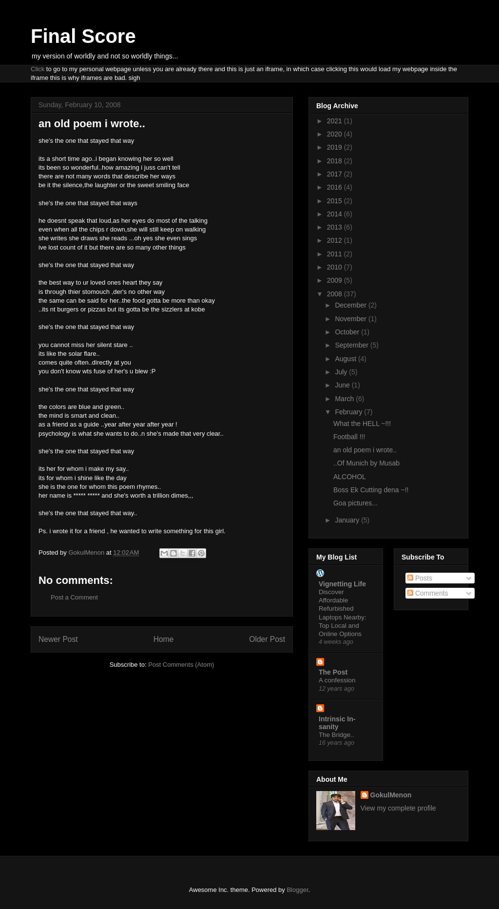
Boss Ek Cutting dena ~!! (370, 490)
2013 (335, 227)
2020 (335, 134)
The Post (333, 672)
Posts (419, 578)
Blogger (297, 889)
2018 (335, 161)
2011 (335, 254)
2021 (335, 121)
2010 (335, 267)
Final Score (83, 36)
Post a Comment (74, 597)
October (348, 332)
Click (37, 69)
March (345, 399)
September (352, 345)
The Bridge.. (336, 734)
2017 (335, 174)
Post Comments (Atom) (181, 664)
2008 (335, 294)
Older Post (267, 639)
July (342, 372)
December (351, 305)
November (351, 319)
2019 (335, 147)
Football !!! (349, 437)
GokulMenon (391, 795)
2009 (335, 280)
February (349, 412)
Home (164, 639)
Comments (427, 593)
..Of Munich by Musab (366, 463)
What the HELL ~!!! (362, 423)
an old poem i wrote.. (365, 450)
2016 (335, 187)
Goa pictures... (355, 503)
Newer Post (58, 639)
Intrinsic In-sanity (337, 723)
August (346, 359)
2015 (335, 201)
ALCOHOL (349, 477)
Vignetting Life (342, 584)
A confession (337, 680)
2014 (335, 214)
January (348, 520)
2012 (335, 240)
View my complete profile (398, 808)
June (343, 385)
